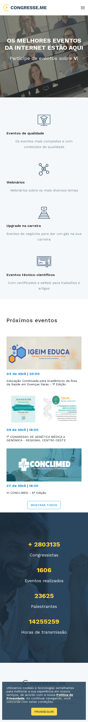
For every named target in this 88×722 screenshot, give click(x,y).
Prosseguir (44, 711)
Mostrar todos (44, 505)
